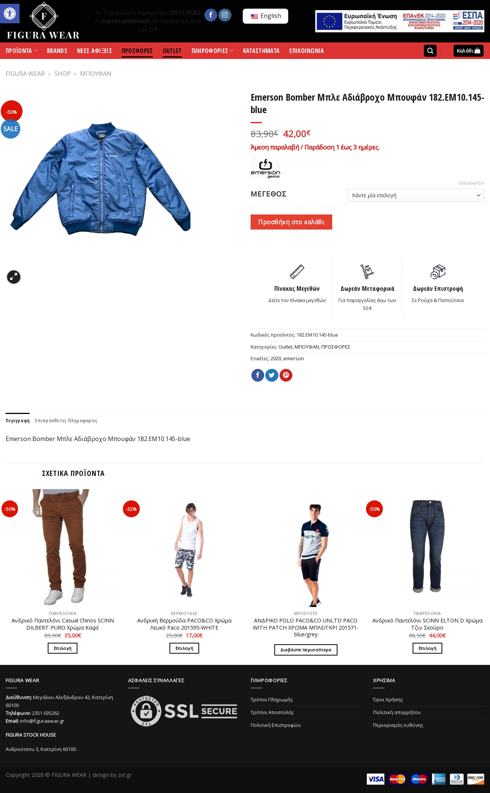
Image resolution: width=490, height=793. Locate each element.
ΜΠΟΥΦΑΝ (96, 73)
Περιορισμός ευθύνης (398, 725)
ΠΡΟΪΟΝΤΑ (21, 52)
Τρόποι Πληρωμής (272, 699)
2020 (276, 358)
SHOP (62, 73)
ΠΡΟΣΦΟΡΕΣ (137, 52)
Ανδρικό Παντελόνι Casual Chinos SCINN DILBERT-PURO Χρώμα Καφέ (63, 624)
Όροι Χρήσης (388, 699)
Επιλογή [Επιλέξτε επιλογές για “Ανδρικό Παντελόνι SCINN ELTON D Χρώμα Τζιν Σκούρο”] (427, 648)
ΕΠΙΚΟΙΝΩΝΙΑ (306, 52)
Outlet (285, 346)
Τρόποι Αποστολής (272, 712)
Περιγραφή (18, 420)
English (266, 16)
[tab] (18, 420)
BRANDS (57, 52)
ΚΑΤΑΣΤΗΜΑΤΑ (261, 52)
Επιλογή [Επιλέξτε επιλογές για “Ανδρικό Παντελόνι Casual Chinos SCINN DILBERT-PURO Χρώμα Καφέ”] (62, 648)
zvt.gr (125, 774)
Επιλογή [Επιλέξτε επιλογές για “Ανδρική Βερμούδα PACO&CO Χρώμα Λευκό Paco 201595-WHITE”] (184, 648)
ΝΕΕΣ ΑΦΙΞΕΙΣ (94, 52)
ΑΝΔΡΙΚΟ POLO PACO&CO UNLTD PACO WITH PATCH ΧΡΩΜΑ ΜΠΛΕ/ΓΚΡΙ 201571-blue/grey (305, 627)
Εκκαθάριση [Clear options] (471, 183)
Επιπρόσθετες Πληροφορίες (66, 420)
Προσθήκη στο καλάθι (291, 222)
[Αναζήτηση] (430, 51)
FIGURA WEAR (25, 73)
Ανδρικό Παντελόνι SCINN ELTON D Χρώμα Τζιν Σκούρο (427, 624)
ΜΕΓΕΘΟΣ (269, 194)
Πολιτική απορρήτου (397, 712)
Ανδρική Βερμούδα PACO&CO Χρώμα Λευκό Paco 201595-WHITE (184, 624)
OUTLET (172, 52)
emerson (293, 358)
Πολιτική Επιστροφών (276, 725)
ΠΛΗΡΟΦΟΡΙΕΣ (212, 52)
